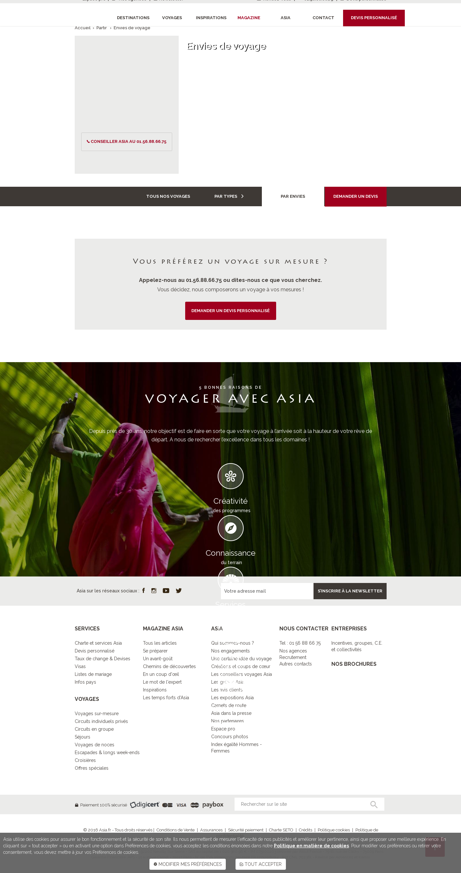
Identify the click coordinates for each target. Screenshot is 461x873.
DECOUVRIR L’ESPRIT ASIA (230, 732)
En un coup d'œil (161, 674)
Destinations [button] (133, 17)
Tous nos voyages (168, 196)
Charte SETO (281, 830)
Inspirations (155, 689)
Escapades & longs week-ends (107, 752)
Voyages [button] (172, 17)
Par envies (293, 196)
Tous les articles (160, 643)
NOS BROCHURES (354, 664)
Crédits (305, 830)
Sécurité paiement (245, 830)
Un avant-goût (158, 658)
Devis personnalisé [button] (374, 17)
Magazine (248, 17)
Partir (102, 27)
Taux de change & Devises (102, 658)
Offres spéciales (92, 768)
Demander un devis (355, 196)
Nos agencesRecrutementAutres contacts (295, 657)
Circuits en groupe (94, 729)
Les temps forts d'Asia (166, 697)
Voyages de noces (94, 744)
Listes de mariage (93, 674)
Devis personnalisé (94, 650)
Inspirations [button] (211, 17)
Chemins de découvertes (169, 666)
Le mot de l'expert (162, 682)
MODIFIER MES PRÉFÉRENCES (188, 864)
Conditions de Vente (176, 830)
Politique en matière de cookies (311, 845)
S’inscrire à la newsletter (350, 590)
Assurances (211, 830)
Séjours (82, 737)
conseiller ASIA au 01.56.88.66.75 (128, 141)
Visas (80, 666)
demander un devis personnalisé (230, 310)
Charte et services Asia (98, 643)
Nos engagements (230, 650)
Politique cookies (334, 830)
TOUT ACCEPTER (261, 864)
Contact (323, 17)
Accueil (83, 27)
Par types (229, 196)
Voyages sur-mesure (97, 713)
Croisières (85, 760)
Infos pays (85, 682)
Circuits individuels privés (101, 721)
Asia (285, 17)
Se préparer (155, 650)
